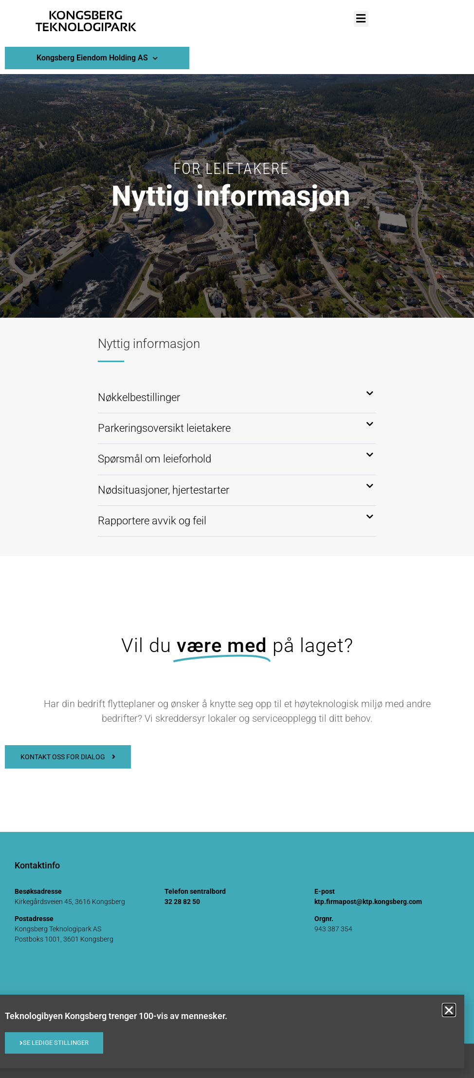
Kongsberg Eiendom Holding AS (97, 58)
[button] (361, 19)
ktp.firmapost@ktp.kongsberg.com (368, 901)
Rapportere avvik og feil (153, 521)
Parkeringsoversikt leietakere (164, 428)
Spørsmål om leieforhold (154, 459)
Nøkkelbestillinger (139, 397)
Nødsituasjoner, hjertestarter (163, 490)
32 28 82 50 (182, 901)
